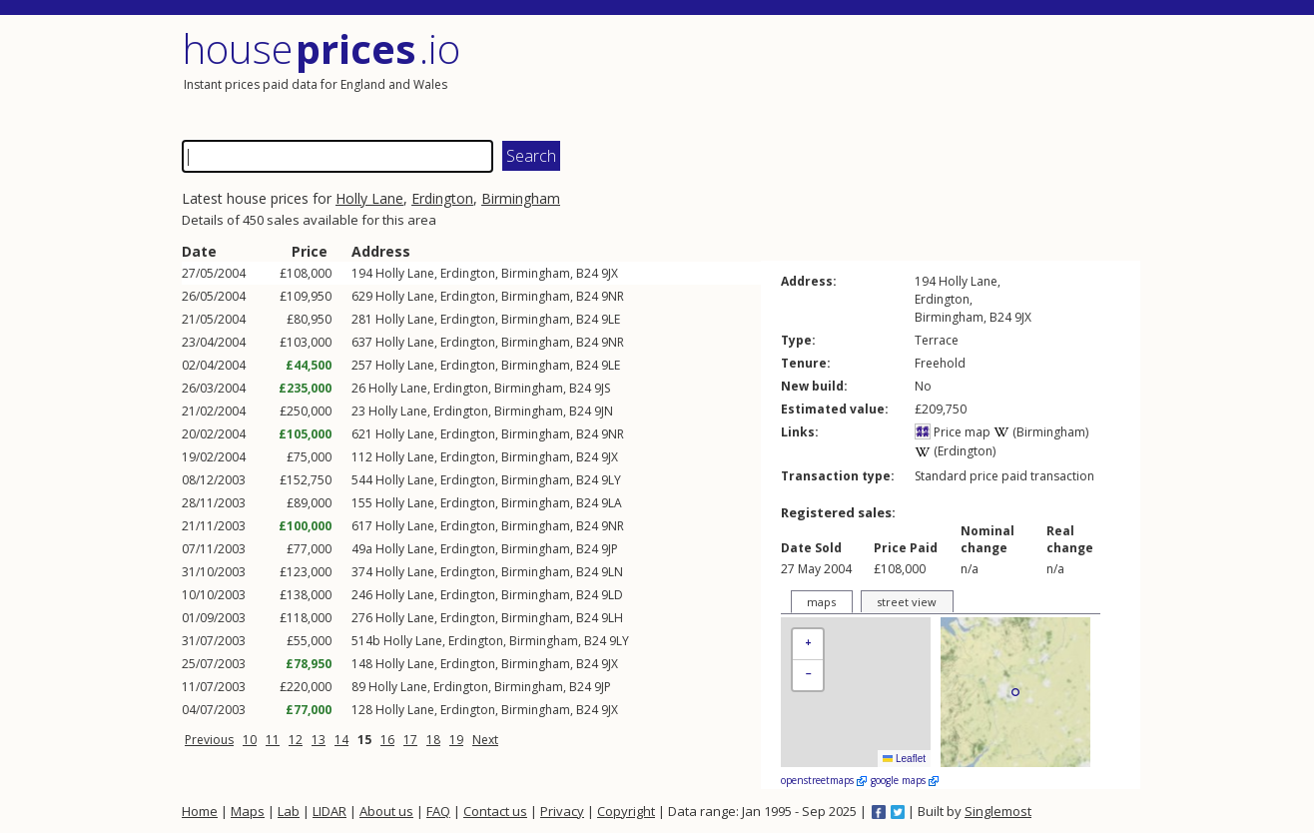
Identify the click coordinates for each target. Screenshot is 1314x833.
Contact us (495, 811)
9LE (610, 319)
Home (200, 811)
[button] (808, 644)
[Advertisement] (900, 75)
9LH (612, 617)
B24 (587, 273)
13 (319, 739)
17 (410, 739)
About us (386, 811)
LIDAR (329, 811)
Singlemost (998, 811)
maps (821, 601)
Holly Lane (369, 198)
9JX (609, 273)
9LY (611, 479)
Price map (952, 431)
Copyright (626, 811)
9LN (612, 571)
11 (273, 739)
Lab (289, 811)
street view (907, 601)
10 (250, 739)
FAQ (438, 811)
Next (485, 739)
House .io (321, 48)
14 (341, 739)
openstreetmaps (824, 780)
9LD (612, 594)
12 (296, 739)
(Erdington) (955, 450)
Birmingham (520, 198)
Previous (209, 739)
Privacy (562, 811)
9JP (609, 548)
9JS (602, 388)
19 (456, 739)
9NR (612, 296)
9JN (603, 411)
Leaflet (904, 758)
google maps (905, 780)
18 (433, 739)
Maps (248, 811)
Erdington (442, 198)
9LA (611, 502)
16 (387, 739)
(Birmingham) (1040, 431)
